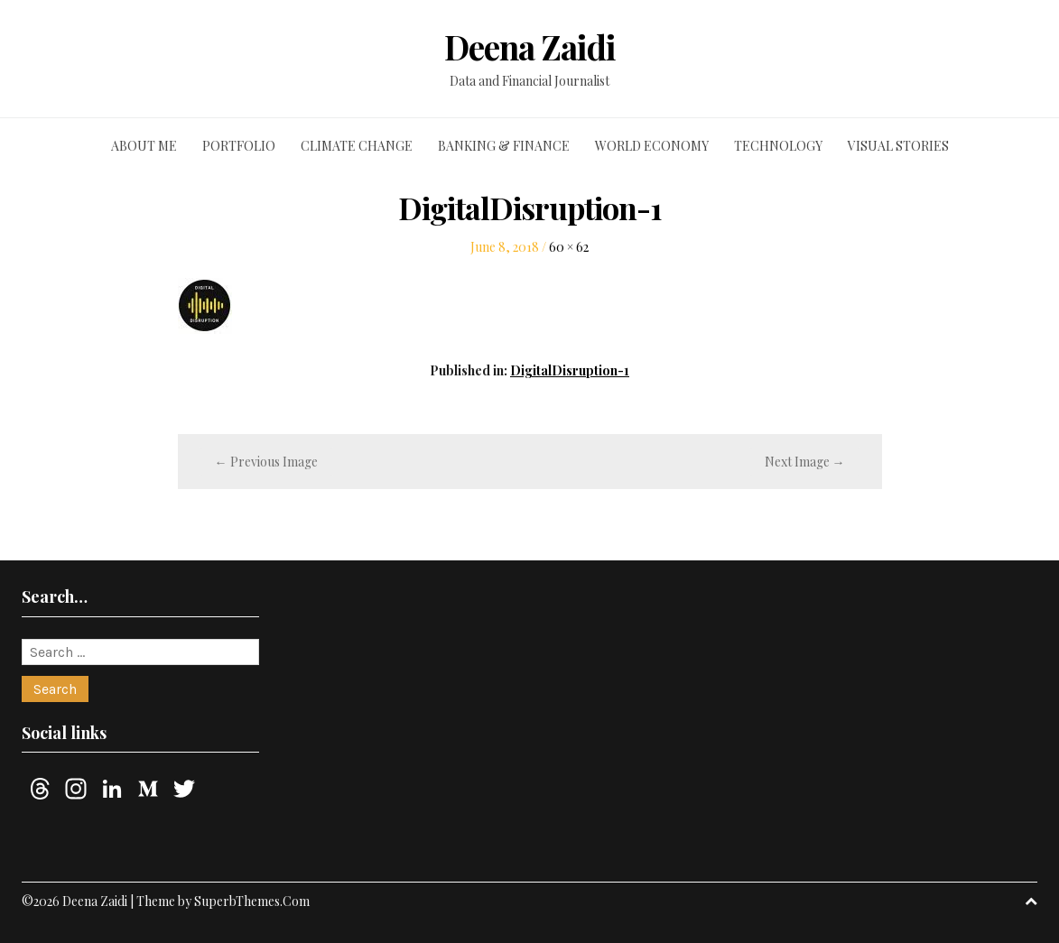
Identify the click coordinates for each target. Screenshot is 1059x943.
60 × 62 (569, 246)
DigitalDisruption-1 (569, 370)
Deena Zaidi (530, 47)
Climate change (357, 145)
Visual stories (898, 145)
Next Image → (805, 461)
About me (144, 145)
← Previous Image (266, 461)
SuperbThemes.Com (252, 901)
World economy (652, 145)
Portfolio (238, 145)
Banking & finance (504, 145)
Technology (778, 145)
